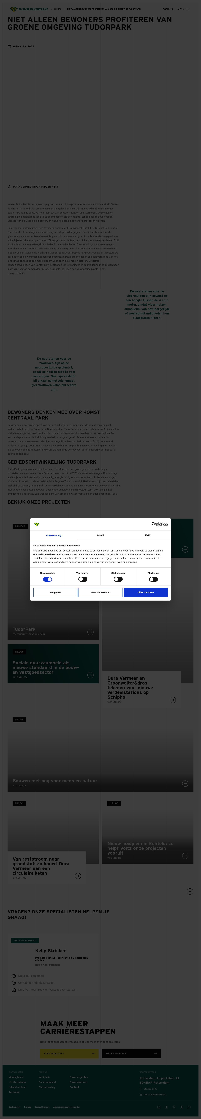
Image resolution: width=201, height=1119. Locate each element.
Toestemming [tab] (53, 535)
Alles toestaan (146, 592)
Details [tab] (100, 535)
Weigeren (55, 592)
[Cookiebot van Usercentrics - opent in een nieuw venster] (154, 524)
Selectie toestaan (100, 592)
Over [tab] (147, 535)
